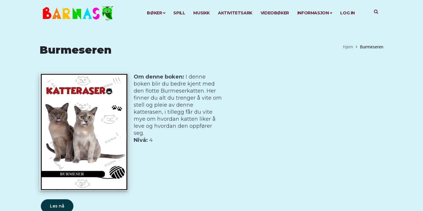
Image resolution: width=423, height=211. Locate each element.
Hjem (348, 47)
